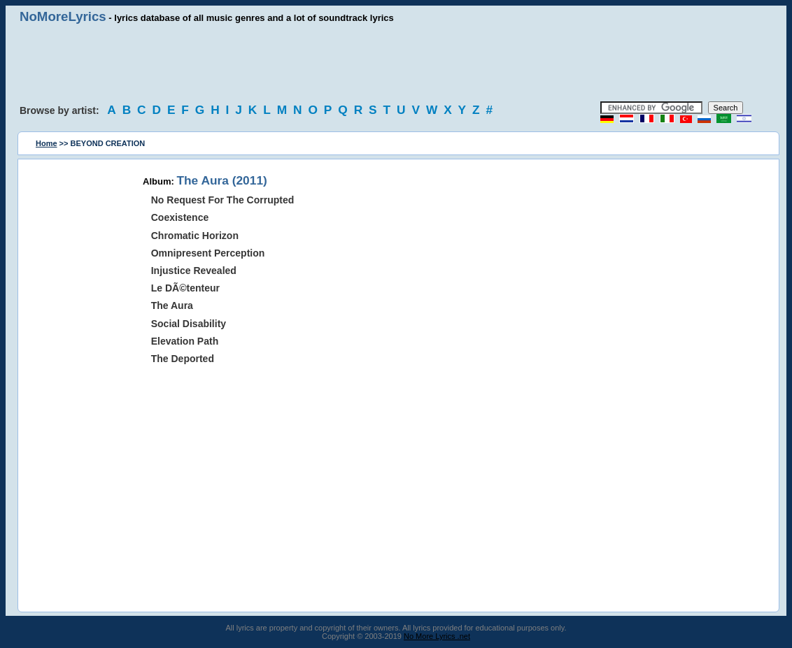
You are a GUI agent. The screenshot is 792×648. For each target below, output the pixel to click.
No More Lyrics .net (437, 636)
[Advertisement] (396, 62)
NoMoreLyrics (63, 16)
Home (46, 143)
